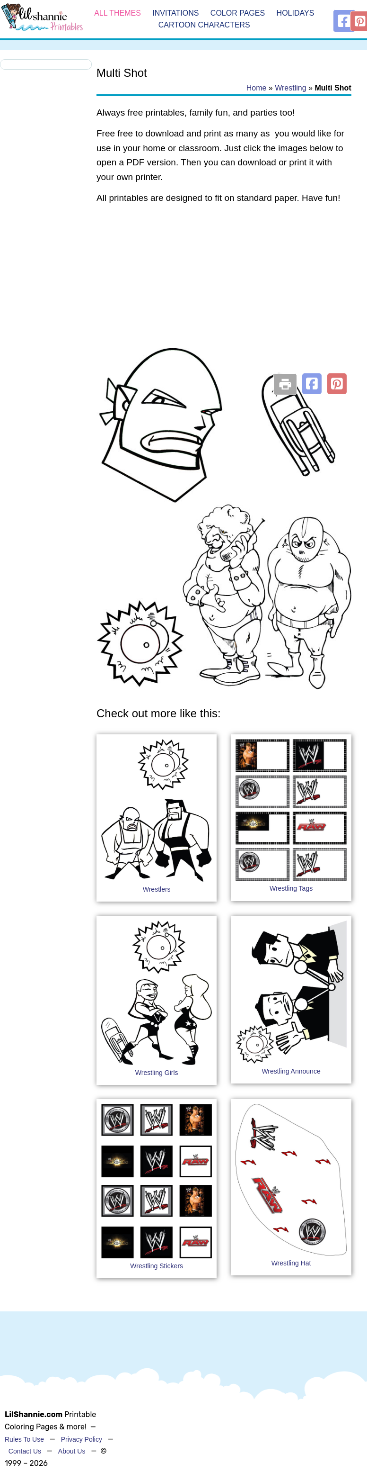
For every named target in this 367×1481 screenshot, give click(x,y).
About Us (72, 1451)
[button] (312, 383)
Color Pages (237, 13)
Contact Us (25, 1451)
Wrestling (290, 88)
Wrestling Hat (291, 1263)
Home (256, 88)
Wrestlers (157, 889)
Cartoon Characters (204, 25)
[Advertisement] (222, 288)
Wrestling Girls (156, 1072)
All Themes (117, 13)
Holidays (296, 13)
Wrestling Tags (291, 888)
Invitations (175, 13)
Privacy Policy (81, 1439)
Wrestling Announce (291, 1071)
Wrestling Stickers (156, 1266)
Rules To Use (24, 1439)
